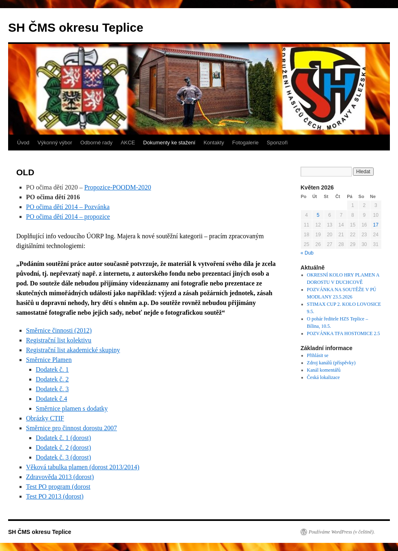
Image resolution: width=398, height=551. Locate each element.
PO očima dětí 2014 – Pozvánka (68, 206)
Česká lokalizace (323, 377)
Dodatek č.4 (51, 398)
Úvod (23, 142)
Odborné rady (96, 142)
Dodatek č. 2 (52, 379)
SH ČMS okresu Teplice (75, 27)
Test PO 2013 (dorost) (55, 496)
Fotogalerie (245, 142)
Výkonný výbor (54, 142)
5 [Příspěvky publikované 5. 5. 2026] (318, 215)
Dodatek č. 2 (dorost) (63, 447)
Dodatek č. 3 (52, 388)
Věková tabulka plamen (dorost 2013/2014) (82, 467)
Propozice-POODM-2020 (117, 187)
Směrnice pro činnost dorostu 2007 (71, 428)
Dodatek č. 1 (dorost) (63, 437)
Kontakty (213, 142)
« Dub (307, 253)
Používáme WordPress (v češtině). (342, 532)
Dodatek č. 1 (52, 369)
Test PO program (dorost (58, 486)
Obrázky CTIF (45, 418)
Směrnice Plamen (48, 359)
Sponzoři (277, 142)
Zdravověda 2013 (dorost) (60, 476)
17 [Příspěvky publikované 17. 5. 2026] (376, 225)
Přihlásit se (318, 355)
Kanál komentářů (324, 370)
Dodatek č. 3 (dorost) (63, 457)
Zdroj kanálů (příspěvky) (331, 363)
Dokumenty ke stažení (169, 142)
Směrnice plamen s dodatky (72, 408)
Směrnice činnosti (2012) (59, 330)
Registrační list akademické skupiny (73, 349)
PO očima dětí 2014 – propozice (68, 216)
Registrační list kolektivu (58, 340)
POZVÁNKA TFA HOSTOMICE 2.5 (343, 333)
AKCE (128, 142)
